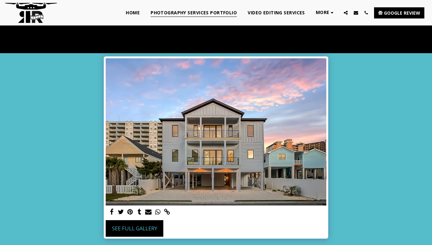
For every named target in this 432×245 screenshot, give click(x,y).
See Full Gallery (134, 228)
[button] (346, 12)
